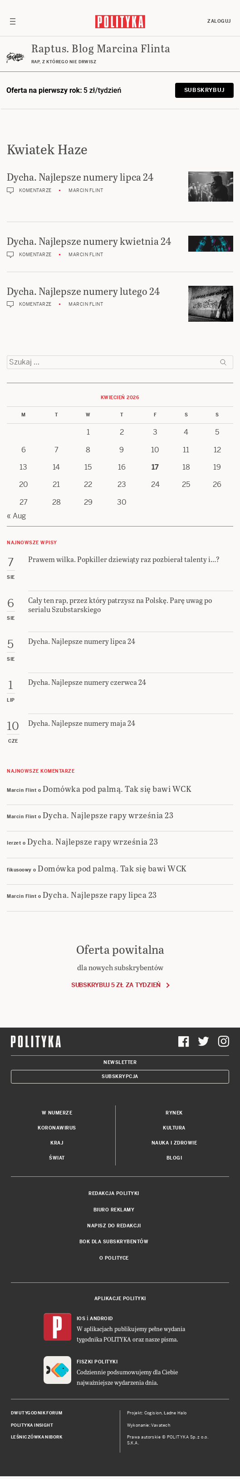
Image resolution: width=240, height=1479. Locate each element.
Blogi (174, 1158)
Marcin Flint (86, 190)
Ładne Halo (175, 1413)
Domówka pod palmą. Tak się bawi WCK (117, 788)
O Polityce (114, 1258)
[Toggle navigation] (12, 21)
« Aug (16, 516)
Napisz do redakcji (114, 1226)
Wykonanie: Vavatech (149, 1425)
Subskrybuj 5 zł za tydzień (116, 985)
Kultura (174, 1128)
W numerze (57, 1113)
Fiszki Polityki (97, 1362)
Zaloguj (219, 21)
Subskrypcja (120, 1076)
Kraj (56, 1143)
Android (101, 1319)
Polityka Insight (32, 1425)
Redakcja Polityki (113, 1193)
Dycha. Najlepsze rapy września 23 (108, 815)
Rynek (174, 1113)
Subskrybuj (204, 90)
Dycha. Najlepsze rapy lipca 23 (100, 894)
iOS (81, 1319)
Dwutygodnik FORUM (37, 1413)
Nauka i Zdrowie (174, 1143)
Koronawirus (57, 1128)
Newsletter (120, 1062)
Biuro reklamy (114, 1210)
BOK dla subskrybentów (114, 1242)
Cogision (153, 1413)
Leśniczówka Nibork (36, 1437)
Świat (57, 1158)
